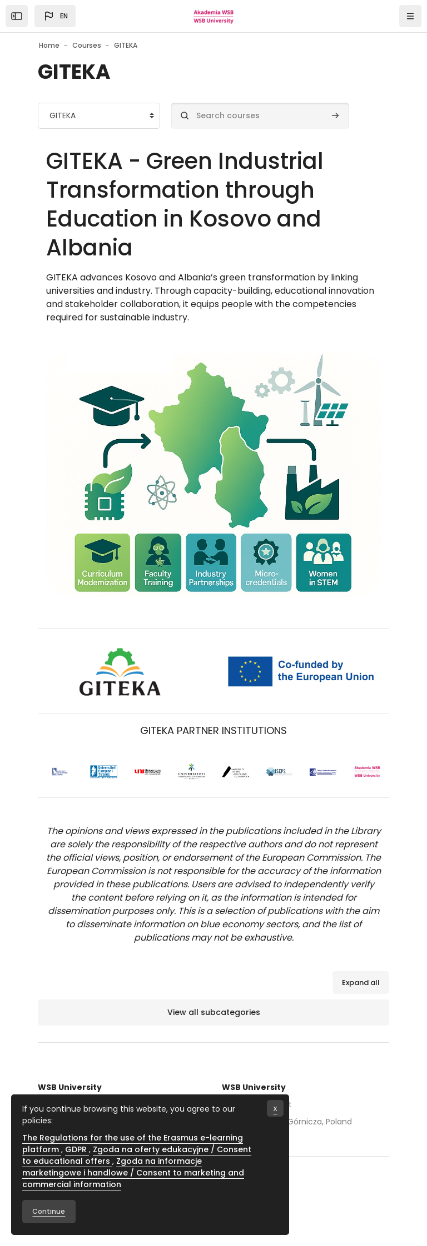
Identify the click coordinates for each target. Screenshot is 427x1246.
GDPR (77, 1149)
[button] (55, 16)
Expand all (361, 982)
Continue (48, 1211)
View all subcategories (213, 1012)
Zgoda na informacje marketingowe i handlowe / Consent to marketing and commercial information (133, 1172)
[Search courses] (260, 116)
